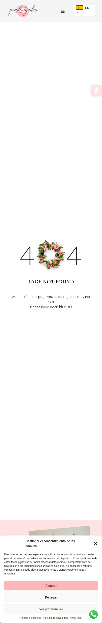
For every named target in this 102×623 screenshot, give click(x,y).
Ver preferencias (51, 609)
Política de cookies (30, 617)
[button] (96, 90)
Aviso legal (76, 617)
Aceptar (51, 586)
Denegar (51, 597)
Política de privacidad (55, 617)
